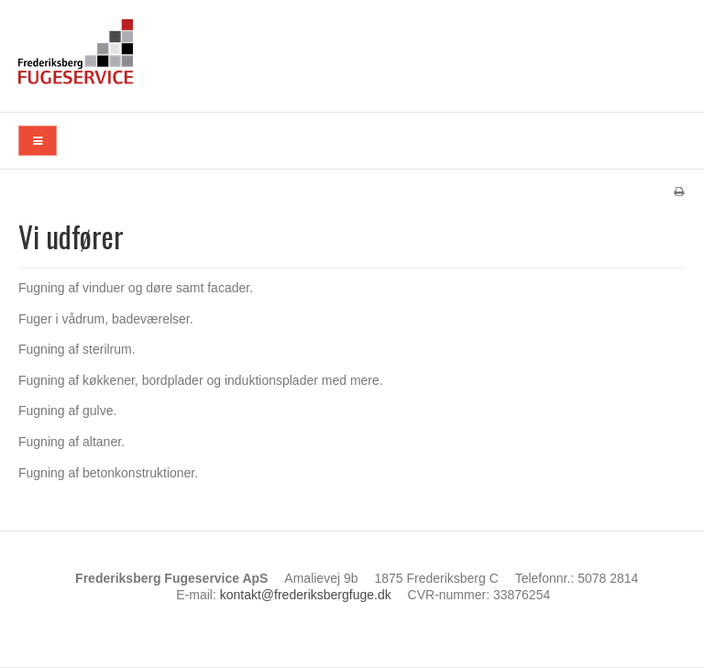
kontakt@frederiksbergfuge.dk (305, 594)
